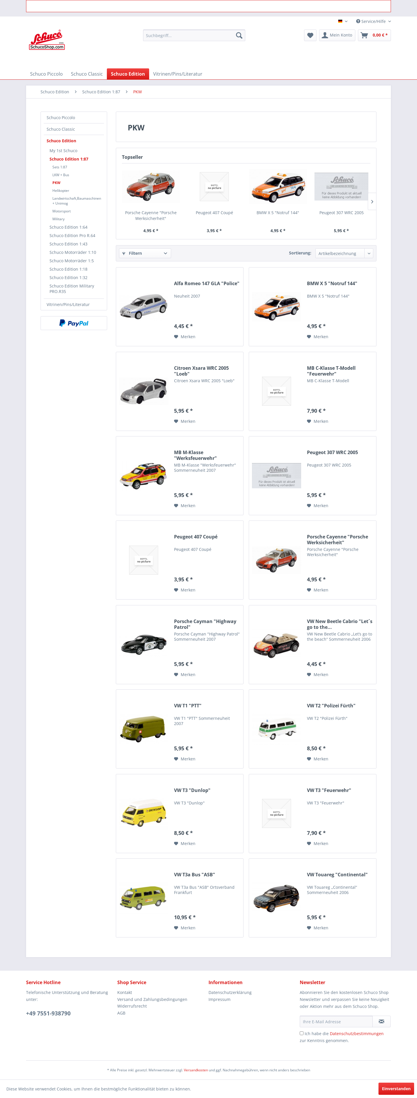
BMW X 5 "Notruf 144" (278, 212)
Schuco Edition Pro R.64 (72, 235)
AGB (121, 1013)
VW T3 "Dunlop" (192, 790)
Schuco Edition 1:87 (69, 159)
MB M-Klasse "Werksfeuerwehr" (195, 455)
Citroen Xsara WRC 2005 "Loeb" (201, 371)
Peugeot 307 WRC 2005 (341, 212)
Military (58, 218)
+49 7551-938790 (48, 1013)
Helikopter (60, 190)
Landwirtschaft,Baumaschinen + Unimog (76, 201)
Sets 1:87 (59, 167)
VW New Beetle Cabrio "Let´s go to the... (339, 624)
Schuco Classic (61, 129)
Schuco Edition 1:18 (68, 269)
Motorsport (61, 211)
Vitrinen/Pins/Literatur (68, 304)
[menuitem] (194, 35)
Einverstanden (396, 1088)
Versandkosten (196, 1070)
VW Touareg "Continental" (337, 875)
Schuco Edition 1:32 (68, 277)
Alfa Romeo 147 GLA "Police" (206, 284)
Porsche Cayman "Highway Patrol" (205, 624)
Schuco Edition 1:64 (68, 227)
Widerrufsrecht (132, 1006)
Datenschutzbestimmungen (357, 1033)
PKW (56, 182)
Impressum (220, 999)
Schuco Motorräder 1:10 (73, 252)
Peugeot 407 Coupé (214, 212)
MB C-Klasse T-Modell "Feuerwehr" (331, 371)
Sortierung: (300, 253)
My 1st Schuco (63, 150)
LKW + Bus (60, 174)
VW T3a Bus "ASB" (194, 875)
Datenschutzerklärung (230, 992)
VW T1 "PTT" (188, 706)
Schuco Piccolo (61, 117)
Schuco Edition (61, 140)
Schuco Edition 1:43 (68, 244)
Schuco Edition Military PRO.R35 (72, 288)
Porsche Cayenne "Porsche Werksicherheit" (151, 215)
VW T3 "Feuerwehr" (329, 790)
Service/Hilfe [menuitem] (371, 21)
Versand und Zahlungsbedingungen (152, 999)
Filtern (132, 253)
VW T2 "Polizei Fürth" (331, 706)
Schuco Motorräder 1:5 (72, 260)
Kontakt (124, 992)
